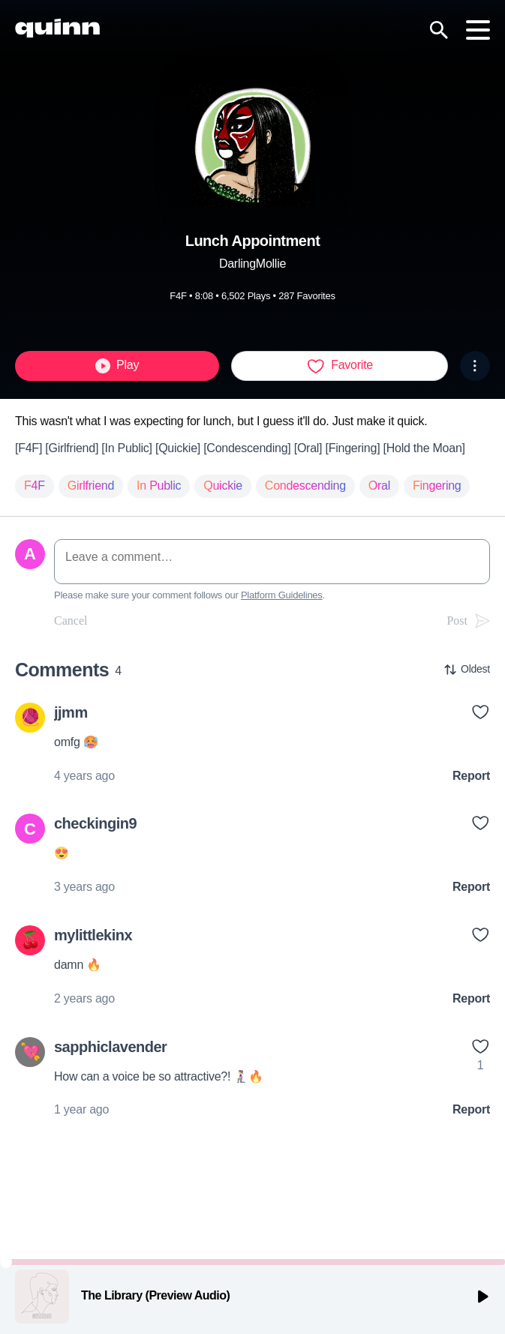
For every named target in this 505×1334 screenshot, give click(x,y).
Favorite (339, 366)
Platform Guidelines (282, 595)
